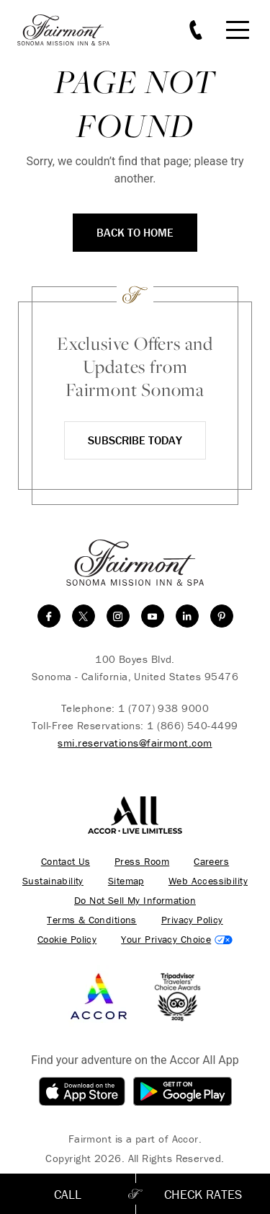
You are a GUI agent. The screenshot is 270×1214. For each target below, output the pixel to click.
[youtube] (152, 616)
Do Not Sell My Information (135, 900)
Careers (211, 861)
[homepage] (71, 29)
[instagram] (118, 616)
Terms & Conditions (92, 920)
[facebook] (48, 616)
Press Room (141, 861)
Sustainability (53, 881)
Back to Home (135, 232)
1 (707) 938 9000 (163, 708)
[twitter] (83, 616)
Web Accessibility (208, 881)
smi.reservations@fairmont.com (135, 742)
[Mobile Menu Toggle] (237, 30)
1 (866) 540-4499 (192, 725)
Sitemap (126, 881)
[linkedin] (187, 616)
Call (67, 1194)
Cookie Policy (66, 939)
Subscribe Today (135, 440)
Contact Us (65, 861)
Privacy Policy (192, 920)
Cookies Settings (177, 939)
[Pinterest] (221, 616)
